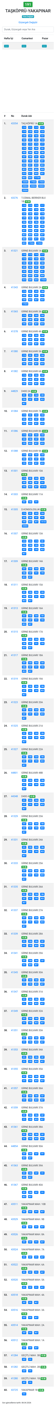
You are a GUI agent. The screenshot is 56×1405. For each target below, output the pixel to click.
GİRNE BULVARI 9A (31, 450)
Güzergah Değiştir (28, 22)
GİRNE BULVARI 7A (31, 411)
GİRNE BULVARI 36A (32, 1088)
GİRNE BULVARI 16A (32, 608)
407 (42, 235)
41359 (14, 1107)
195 (36, 226)
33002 (25, 526)
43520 (14, 1279)
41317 (14, 655)
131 (30, 136)
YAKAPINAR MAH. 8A (32, 1234)
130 (24, 136)
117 (42, 127)
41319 (14, 678)
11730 (37, 178)
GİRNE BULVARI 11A (32, 494)
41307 (14, 533)
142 (36, 136)
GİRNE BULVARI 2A (31, 287)
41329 (14, 816)
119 (24, 132)
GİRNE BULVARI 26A (32, 886)
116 (36, 205)
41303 (14, 494)
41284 (14, 1355)
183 (24, 153)
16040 (25, 182)
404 (30, 169)
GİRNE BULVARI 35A (32, 1069)
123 (42, 132)
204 (24, 165)
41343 (14, 287)
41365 (14, 311)
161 (30, 140)
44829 (14, 391)
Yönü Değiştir (28, 17)
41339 (14, 933)
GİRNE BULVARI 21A (32, 725)
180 (36, 148)
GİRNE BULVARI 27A (32, 910)
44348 (14, 796)
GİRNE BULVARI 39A (32, 1165)
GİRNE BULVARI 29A (32, 953)
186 (42, 153)
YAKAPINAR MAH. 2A (32, 1325)
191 (36, 157)
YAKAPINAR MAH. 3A (32, 1310)
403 (24, 169)
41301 (14, 470)
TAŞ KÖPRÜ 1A (29, 123)
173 (36, 144)
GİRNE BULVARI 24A (32, 839)
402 (42, 165)
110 (24, 127)
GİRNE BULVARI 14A (32, 561)
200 (36, 161)
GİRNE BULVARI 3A (31, 311)
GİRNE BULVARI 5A (31, 351)
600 (36, 173)
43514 (14, 1325)
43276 (14, 197)
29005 (41, 186)
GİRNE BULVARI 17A (32, 631)
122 (36, 132)
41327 (14, 749)
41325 (14, 725)
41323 (14, 702)
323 (36, 165)
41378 (14, 331)
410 (24, 173)
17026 (33, 182)
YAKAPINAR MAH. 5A (32, 1279)
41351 (14, 1030)
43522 (14, 1264)
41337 (14, 910)
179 (30, 148)
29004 (33, 186)
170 (24, 144)
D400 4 (25, 796)
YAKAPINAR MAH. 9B (32, 1219)
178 (24, 148)
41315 (14, 631)
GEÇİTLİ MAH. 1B (30, 1378)
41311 (14, 584)
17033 (41, 182)
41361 (14, 1126)
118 (24, 210)
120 (30, 132)
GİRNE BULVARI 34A (32, 1049)
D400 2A (25, 391)
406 (36, 169)
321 (30, 165)
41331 (14, 839)
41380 (14, 351)
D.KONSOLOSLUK (30, 509)
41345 (14, 972)
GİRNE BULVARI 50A (32, 1146)
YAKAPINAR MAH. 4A (32, 1294)
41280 (14, 1378)
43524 (14, 1249)
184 (30, 153)
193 (42, 157)
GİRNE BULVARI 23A (32, 816)
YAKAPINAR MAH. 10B (33, 1204)
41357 (14, 1088)
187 (24, 157)
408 (42, 169)
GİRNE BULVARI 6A (31, 371)
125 (24, 214)
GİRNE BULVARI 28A (32, 933)
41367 (14, 1184)
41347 (14, 991)
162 (36, 140)
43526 (14, 1234)
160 (24, 140)
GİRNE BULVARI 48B (32, 772)
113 (36, 127)
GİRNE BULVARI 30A (32, 972)
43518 (14, 1294)
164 (42, 140)
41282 (14, 1366)
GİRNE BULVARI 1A (31, 250)
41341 (14, 953)
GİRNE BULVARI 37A (32, 1107)
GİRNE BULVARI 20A (32, 702)
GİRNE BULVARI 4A (31, 331)
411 (30, 173)
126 (30, 214)
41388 (14, 450)
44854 (14, 1146)
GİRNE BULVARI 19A (32, 678)
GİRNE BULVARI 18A (32, 655)
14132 (43, 487)
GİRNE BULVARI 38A (32, 1126)
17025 (25, 304)
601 (42, 173)
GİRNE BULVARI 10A (32, 470)
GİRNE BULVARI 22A (32, 749)
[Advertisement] (28, 83)
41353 (14, 1049)
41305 (14, 509)
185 (36, 153)
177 (42, 144)
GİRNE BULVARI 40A (32, 1184)
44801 (14, 772)
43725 (14, 1390)
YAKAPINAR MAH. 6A (32, 1264)
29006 (25, 190)
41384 (14, 411)
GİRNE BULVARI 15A (32, 584)
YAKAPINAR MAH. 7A (32, 1249)
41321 (14, 250)
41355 (14, 1069)
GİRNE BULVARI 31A (32, 991)
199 (30, 161)
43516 (14, 1310)
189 (30, 157)
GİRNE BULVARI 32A (32, 1011)
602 (24, 178)
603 (30, 178)
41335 (14, 886)
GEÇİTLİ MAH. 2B (30, 1366)
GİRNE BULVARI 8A (31, 431)
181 (42, 148)
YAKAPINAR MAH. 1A (32, 1340)
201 (42, 161)
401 (36, 231)
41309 (14, 561)
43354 (14, 123)
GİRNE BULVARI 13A (32, 533)
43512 (14, 1340)
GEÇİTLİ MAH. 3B (30, 1355)
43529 (14, 1219)
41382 (14, 371)
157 (42, 136)
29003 (25, 186)
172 (30, 144)
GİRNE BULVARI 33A (32, 1030)
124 (42, 210)
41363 (14, 1165)
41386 (14, 431)
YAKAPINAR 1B (29, 1390)
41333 (14, 863)
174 (24, 291)
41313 (14, 608)
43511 (14, 1204)
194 (24, 161)
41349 (14, 1011)
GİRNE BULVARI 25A (32, 863)
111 (30, 127)
